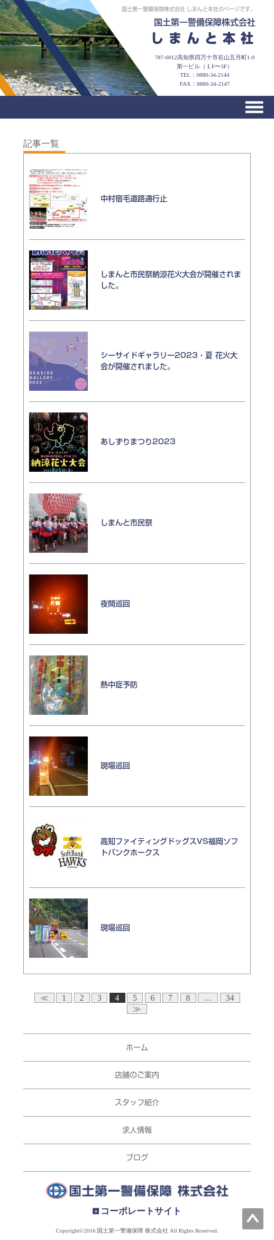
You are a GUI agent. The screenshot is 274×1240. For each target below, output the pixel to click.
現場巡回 (115, 765)
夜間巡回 (115, 603)
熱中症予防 (119, 684)
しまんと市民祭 (126, 522)
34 (230, 997)
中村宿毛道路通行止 (134, 198)
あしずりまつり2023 (138, 441)
